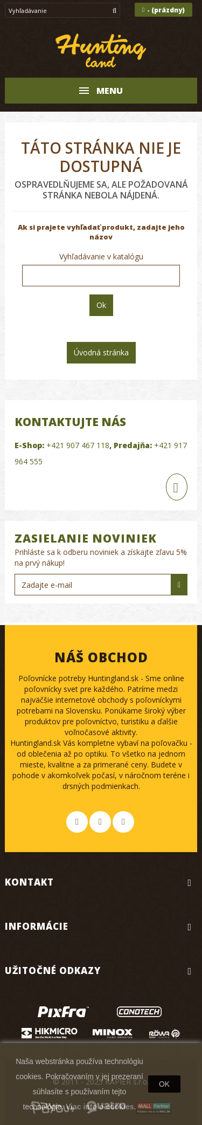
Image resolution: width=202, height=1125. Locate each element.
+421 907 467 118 (77, 445)
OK (164, 1084)
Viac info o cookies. (101, 1106)
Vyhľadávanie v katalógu (101, 256)
